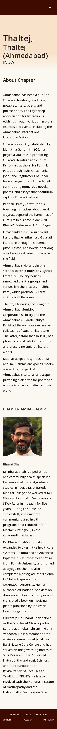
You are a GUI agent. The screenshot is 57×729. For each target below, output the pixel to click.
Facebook (27, 720)
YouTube (7, 720)
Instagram (48, 720)
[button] (50, 8)
